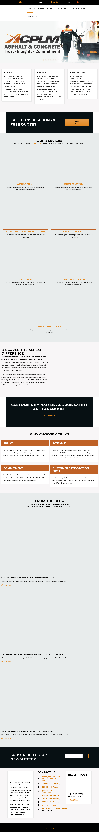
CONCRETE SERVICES (74, 184)
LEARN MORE (49, 416)
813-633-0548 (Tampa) (50, 787)
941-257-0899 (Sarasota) (51, 799)
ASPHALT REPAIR (25, 184)
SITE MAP (70, 826)
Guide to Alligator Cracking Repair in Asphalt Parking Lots (27, 731)
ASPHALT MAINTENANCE (49, 327)
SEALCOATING (25, 279)
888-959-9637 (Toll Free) (51, 784)
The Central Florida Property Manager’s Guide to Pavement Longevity (32, 654)
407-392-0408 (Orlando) (50, 795)
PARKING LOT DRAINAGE (73, 232)
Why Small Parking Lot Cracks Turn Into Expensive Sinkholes (28, 578)
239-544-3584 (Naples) (50, 802)
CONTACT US (76, 122)
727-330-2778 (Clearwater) (47, 791)
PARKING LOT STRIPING (73, 279)
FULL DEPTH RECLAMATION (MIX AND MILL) (25, 232)
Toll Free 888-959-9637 (31, 2)
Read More (6, 585)
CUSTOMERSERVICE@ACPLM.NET (54, 808)
